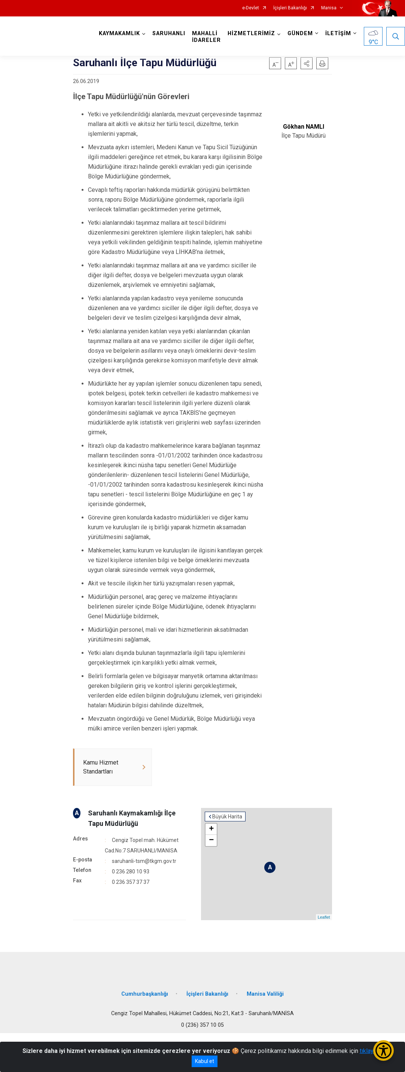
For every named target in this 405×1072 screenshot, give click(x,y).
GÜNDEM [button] (300, 33)
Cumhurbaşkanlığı (144, 994)
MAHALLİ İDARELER (206, 36)
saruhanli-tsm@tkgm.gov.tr (144, 861)
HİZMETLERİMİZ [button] (251, 33)
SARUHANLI (168, 33)
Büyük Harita (227, 817)
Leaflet (324, 917)
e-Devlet (250, 8)
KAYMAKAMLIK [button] (119, 33)
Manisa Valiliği (265, 994)
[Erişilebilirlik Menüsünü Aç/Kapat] (383, 1050)
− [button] (211, 840)
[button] (307, 63)
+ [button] (211, 829)
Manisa (329, 8)
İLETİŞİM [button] (338, 33)
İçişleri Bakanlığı (290, 8)
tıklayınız (371, 1050)
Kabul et (204, 1061)
